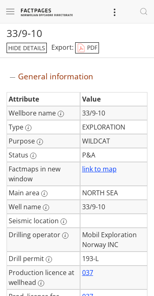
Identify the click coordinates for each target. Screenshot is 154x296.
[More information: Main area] (44, 193)
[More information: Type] (28, 128)
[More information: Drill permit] (49, 259)
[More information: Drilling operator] (65, 235)
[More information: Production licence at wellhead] (41, 283)
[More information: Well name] (46, 207)
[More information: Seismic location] (63, 221)
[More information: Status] (33, 156)
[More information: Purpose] (40, 142)
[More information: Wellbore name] (60, 114)
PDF (87, 48)
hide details (26, 48)
